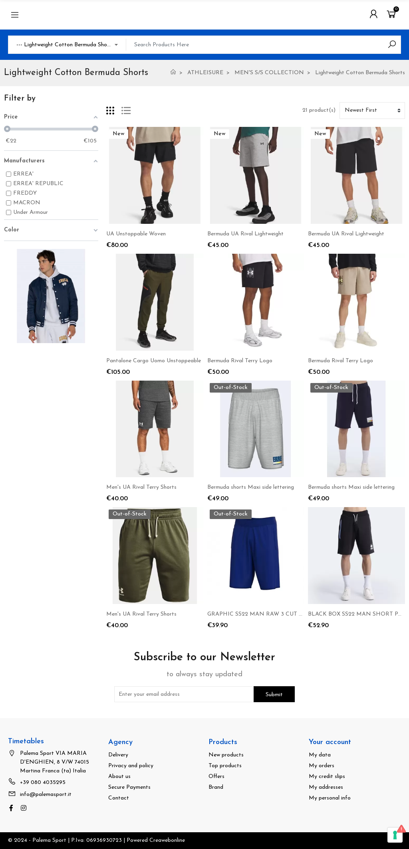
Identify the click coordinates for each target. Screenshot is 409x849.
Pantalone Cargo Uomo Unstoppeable (153, 361)
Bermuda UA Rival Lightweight (245, 234)
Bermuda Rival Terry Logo (239, 361)
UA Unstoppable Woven (136, 234)
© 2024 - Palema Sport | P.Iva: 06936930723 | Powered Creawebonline (96, 840)
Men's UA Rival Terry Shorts (141, 487)
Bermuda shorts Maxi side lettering (250, 487)
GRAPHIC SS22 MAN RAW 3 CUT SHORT (263, 614)
